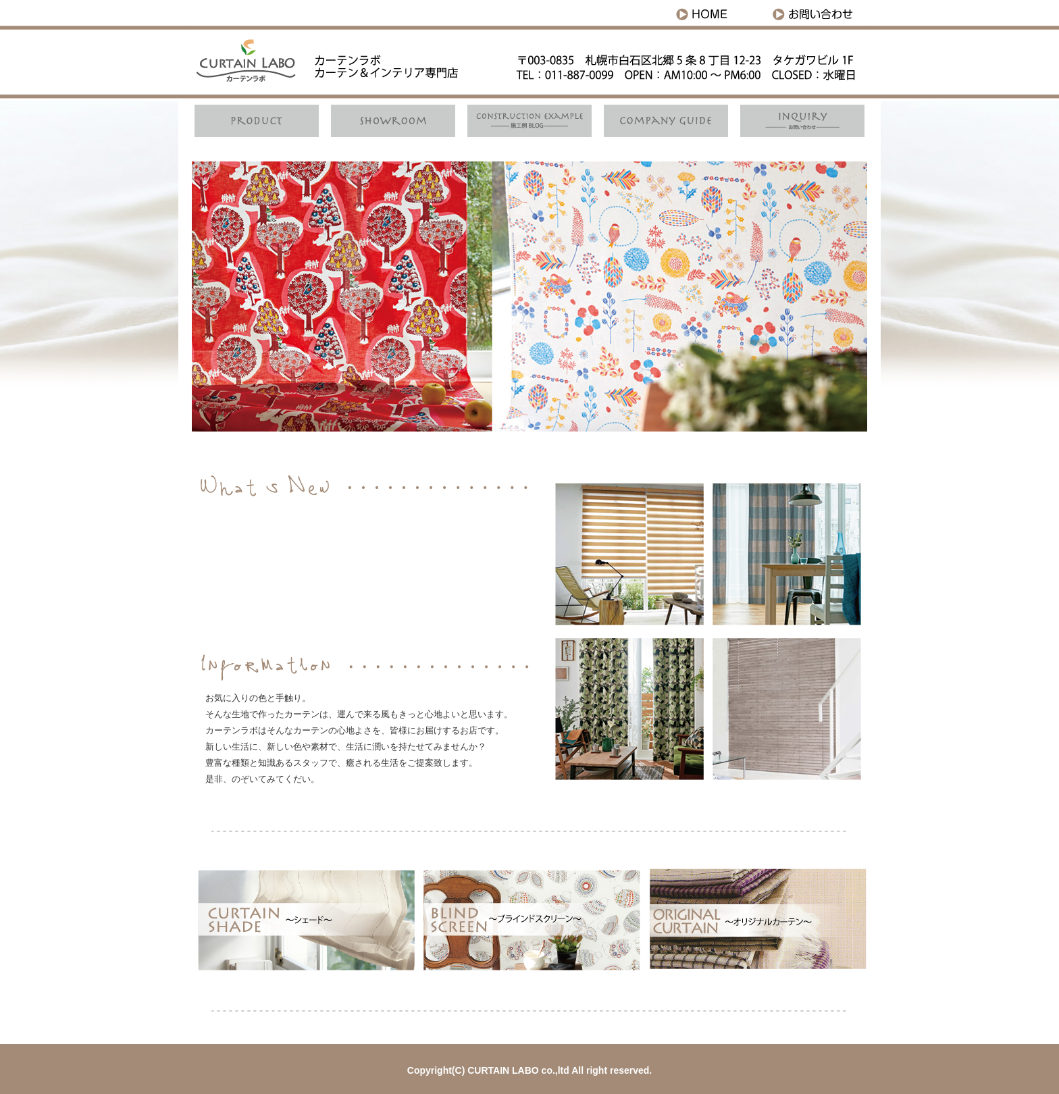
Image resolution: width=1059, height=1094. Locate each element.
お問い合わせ (816, 12)
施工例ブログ (529, 121)
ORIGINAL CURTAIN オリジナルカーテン (754, 920)
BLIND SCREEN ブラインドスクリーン (529, 920)
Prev (209, 296)
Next (849, 296)
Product (259, 121)
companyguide (664, 121)
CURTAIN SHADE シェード (629, 553)
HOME (715, 12)
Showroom (394, 121)
